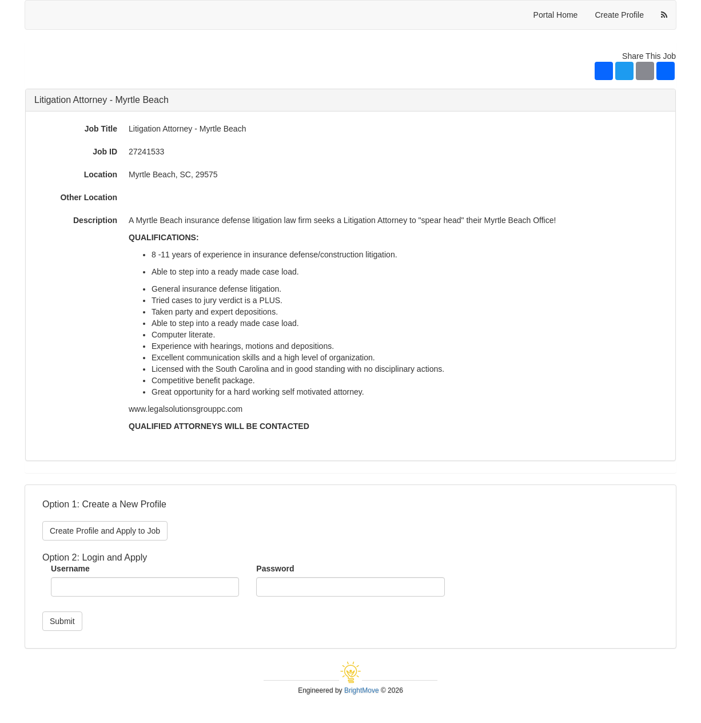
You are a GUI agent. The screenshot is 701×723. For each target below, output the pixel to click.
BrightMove (361, 690)
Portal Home (555, 14)
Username (70, 568)
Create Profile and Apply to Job (105, 530)
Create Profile (619, 14)
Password (275, 568)
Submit (62, 621)
